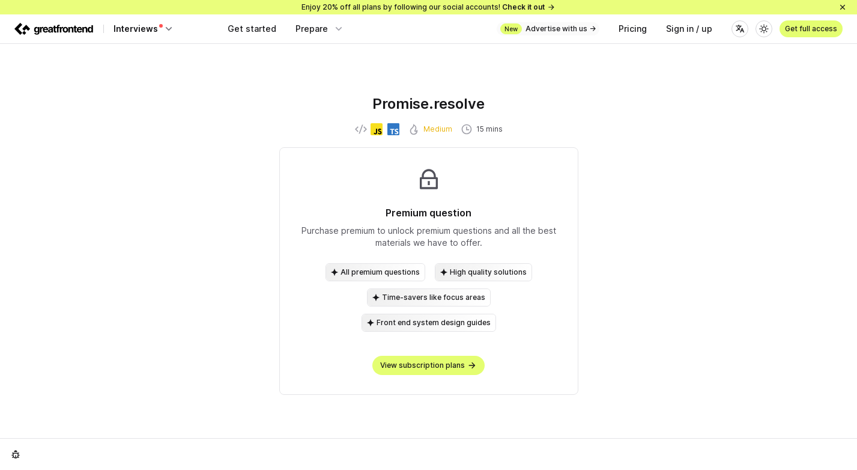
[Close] (842, 7)
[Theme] (764, 28)
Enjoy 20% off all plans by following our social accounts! (428, 6)
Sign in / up (689, 28)
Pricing (633, 28)
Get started (252, 28)
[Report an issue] (15, 454)
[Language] (739, 28)
